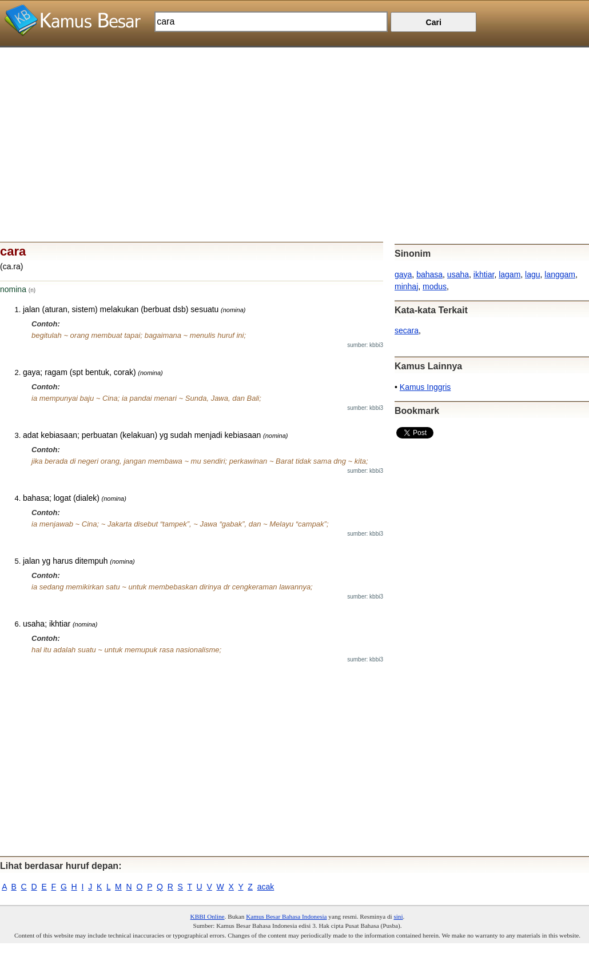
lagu (532, 274)
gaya (403, 274)
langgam (559, 274)
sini (398, 916)
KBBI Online (207, 916)
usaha (458, 274)
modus (435, 286)
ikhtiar (484, 274)
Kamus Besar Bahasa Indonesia (286, 916)
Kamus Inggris (425, 387)
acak (265, 886)
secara (407, 330)
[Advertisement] (294, 127)
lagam (509, 274)
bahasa (429, 274)
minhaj (406, 286)
